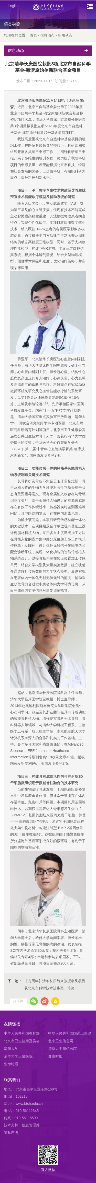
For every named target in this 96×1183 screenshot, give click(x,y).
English (13, 6)
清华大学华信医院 (62, 1049)
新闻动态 (65, 35)
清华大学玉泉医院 (18, 1056)
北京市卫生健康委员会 (22, 1041)
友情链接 (12, 1024)
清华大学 (11, 1049)
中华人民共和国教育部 (22, 1033)
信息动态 (47, 35)
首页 (33, 35)
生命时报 (11, 1064)
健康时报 (55, 1056)
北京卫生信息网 (60, 1041)
